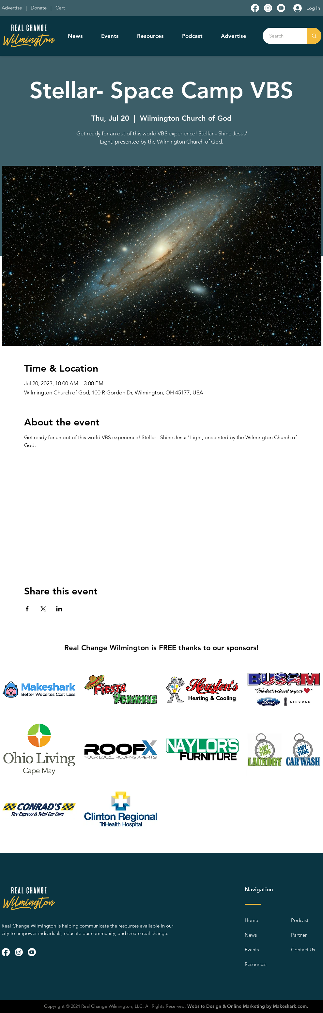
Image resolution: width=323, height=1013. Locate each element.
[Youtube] (281, 8)
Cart (60, 8)
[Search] (281, 36)
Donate (40, 8)
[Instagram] (268, 8)
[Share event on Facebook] (27, 608)
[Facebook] (255, 8)
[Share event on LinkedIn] (59, 608)
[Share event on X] (43, 608)
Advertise (12, 8)
